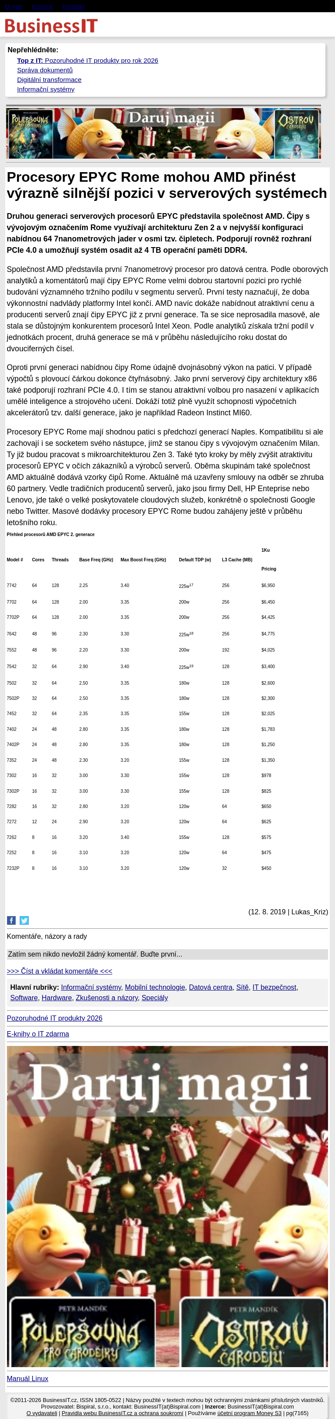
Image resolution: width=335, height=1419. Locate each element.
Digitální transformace (49, 79)
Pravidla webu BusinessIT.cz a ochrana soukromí (123, 1413)
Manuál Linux (27, 1378)
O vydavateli (42, 1413)
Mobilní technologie (155, 987)
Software (24, 997)
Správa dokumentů (45, 70)
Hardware (57, 997)
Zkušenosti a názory (107, 997)
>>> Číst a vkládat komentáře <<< (60, 971)
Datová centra (210, 987)
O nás (14, 6)
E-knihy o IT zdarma (38, 1034)
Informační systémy (46, 89)
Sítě (242, 987)
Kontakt (73, 6)
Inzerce (42, 6)
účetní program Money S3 (249, 1413)
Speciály (155, 997)
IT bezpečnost (274, 987)
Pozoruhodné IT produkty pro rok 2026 (87, 60)
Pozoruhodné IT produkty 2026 (55, 1018)
